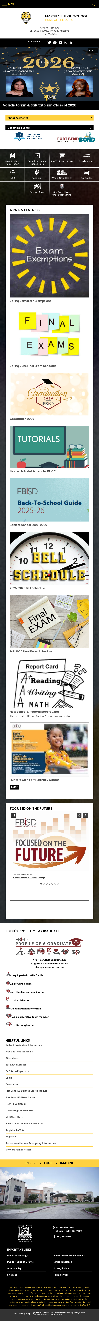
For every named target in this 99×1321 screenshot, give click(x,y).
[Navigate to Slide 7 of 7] (79, 815)
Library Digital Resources (20, 1110)
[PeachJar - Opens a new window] (37, 175)
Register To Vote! (15, 1130)
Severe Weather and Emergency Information (31, 1143)
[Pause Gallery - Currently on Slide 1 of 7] (13, 815)
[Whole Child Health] (62, 175)
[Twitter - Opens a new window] (49, 42)
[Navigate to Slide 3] (47, 884)
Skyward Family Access (18, 1149)
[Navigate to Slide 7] (58, 884)
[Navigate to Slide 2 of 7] (85, 815)
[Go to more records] (14, 787)
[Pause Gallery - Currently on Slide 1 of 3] (93, 50)
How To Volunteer (16, 1104)
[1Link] (12, 174)
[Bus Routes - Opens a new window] (87, 175)
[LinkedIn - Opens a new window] (72, 42)
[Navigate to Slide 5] (52, 884)
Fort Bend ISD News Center (21, 1097)
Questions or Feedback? (41, 1313)
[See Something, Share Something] (62, 190)
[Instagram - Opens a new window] (66, 43)
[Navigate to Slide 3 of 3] (89, 50)
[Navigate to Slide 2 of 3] (96, 50)
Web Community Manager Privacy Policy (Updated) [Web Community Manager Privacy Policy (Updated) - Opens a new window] (68, 1313)
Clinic (9, 1077)
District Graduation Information (24, 1045)
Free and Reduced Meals (19, 1051)
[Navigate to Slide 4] (49, 884)
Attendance (12, 1058)
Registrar (11, 1136)
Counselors (12, 1084)
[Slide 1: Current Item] (41, 884)
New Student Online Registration (24, 1123)
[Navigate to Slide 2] (44, 884)
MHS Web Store (14, 1117)
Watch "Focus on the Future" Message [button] (29, 878)
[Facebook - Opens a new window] (55, 43)
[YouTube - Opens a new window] (60, 43)
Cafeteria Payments (17, 1071)
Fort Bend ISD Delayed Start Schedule (26, 1090)
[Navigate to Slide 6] (55, 884)
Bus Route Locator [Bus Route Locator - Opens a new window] (16, 1064)
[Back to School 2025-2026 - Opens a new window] (28, 525)
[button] (8, 4)
